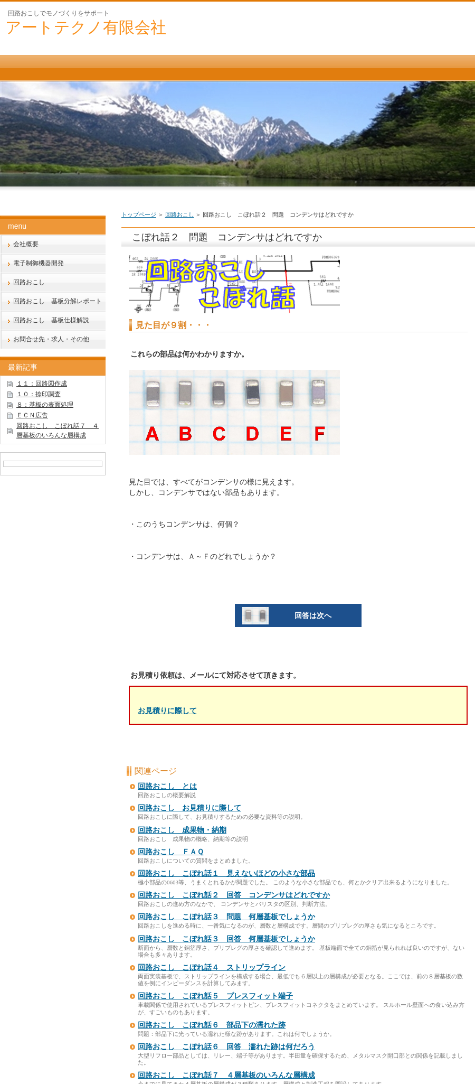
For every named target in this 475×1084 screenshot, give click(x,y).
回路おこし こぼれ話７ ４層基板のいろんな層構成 (226, 1075)
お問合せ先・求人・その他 (51, 339)
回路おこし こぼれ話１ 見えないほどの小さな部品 (226, 873)
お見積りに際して (167, 710)
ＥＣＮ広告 (32, 415)
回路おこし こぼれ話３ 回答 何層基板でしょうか (226, 939)
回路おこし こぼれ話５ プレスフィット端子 (215, 996)
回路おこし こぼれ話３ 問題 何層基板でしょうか (226, 917)
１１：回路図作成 (41, 383)
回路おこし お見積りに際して (189, 808)
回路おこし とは (167, 786)
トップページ (138, 214)
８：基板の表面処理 (44, 404)
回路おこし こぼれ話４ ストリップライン (212, 967)
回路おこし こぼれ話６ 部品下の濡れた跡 (212, 1025)
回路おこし (179, 214)
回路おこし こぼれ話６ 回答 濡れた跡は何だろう (226, 1047)
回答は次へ (286, 615)
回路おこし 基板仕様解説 (51, 320)
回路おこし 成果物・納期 (182, 830)
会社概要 (26, 244)
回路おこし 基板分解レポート (57, 301)
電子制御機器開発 (38, 263)
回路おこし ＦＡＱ (171, 852)
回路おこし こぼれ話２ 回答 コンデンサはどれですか (234, 895)
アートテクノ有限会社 (85, 27)
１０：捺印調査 (38, 394)
